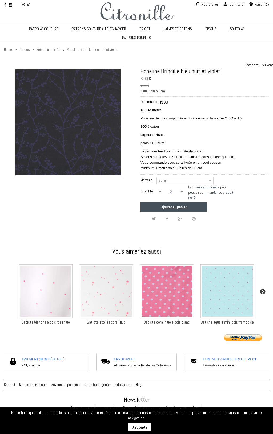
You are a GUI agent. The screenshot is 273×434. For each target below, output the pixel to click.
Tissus (210, 28)
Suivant (267, 65)
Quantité (146, 191)
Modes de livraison (33, 384)
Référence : (148, 102)
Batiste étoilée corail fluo (106, 322)
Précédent (251, 65)
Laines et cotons (178, 28)
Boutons (237, 28)
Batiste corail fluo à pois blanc (167, 322)
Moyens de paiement (66, 384)
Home (8, 49)
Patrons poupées (136, 37)
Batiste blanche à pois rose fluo (46, 322)
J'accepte (139, 427)
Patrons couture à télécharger (99, 28)
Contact (9, 384)
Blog (138, 384)
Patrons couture (43, 28)
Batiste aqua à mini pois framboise (227, 322)
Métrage (146, 179)
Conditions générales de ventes (108, 384)
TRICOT (144, 28)
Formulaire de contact (219, 365)
